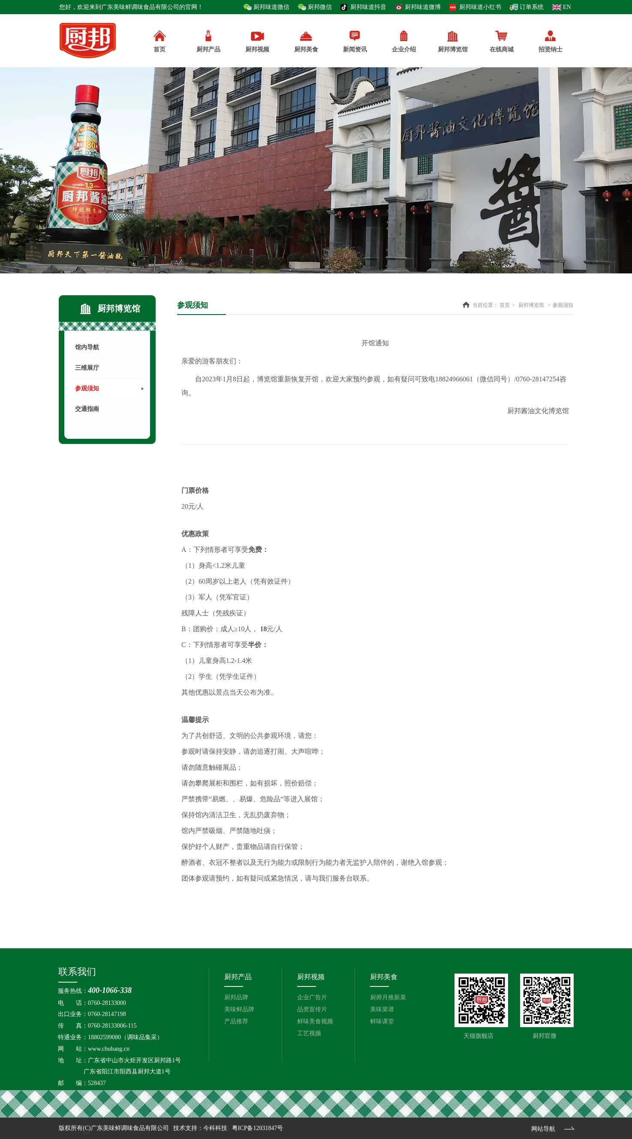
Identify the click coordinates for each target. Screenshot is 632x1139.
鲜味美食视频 (315, 1021)
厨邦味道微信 (271, 7)
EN (567, 7)
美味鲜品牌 (239, 1009)
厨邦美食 (383, 976)
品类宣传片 (312, 1009)
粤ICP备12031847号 (257, 1128)
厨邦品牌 (236, 997)
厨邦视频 (311, 976)
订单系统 (532, 7)
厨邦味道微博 (423, 7)
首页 (505, 305)
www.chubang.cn (108, 1049)
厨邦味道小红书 (480, 7)
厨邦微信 (320, 7)
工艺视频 (309, 1033)
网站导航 (543, 1129)
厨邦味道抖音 (368, 7)
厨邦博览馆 (531, 305)
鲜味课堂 (382, 1021)
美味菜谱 (382, 1009)
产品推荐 (236, 1021)
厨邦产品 (208, 41)
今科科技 (215, 1128)
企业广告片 (312, 997)
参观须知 (563, 305)
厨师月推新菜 (388, 997)
